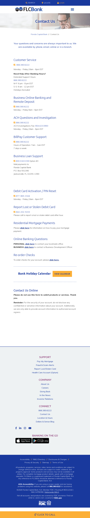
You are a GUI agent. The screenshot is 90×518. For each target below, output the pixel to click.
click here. (54, 260)
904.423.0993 (41, 126)
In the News (45, 395)
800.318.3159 (22, 161)
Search (30, 2)
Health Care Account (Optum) (45, 372)
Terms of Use (57, 462)
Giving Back (45, 391)
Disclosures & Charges (58, 459)
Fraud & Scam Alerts (45, 365)
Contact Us (45, 414)
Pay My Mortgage (45, 361)
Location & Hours (45, 418)
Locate (46, 3)
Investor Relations (45, 399)
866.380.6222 (23, 65)
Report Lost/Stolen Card (45, 369)
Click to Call (45, 514)
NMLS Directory (39, 459)
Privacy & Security (32, 462)
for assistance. (61, 486)
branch (67, 46)
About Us (45, 384)
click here (24, 228)
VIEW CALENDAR (62, 274)
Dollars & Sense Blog (45, 421)
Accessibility (25, 459)
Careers (45, 388)
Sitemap (45, 462)
